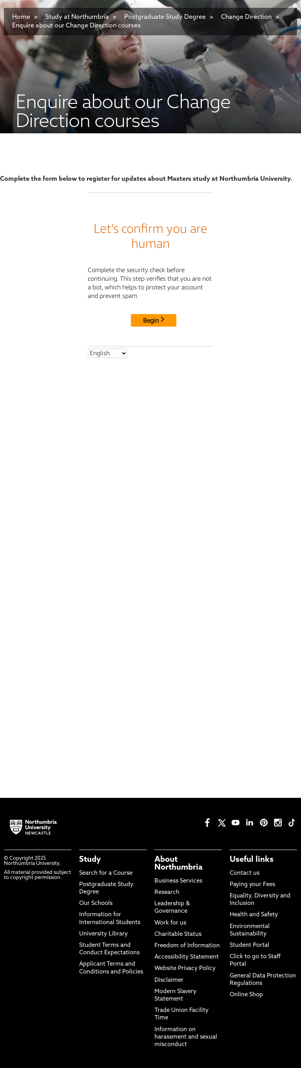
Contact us (244, 873)
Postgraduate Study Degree (165, 17)
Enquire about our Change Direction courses (76, 26)
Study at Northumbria (77, 17)
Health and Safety (254, 915)
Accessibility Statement (186, 957)
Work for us (170, 923)
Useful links (252, 860)
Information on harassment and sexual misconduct (185, 1037)
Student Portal (249, 945)
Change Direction (246, 17)
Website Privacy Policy (185, 969)
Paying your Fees (252, 885)
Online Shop (246, 995)
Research (167, 892)
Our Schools (95, 903)
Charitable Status (177, 934)
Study (90, 860)
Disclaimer (168, 980)
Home (21, 17)
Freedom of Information (187, 946)
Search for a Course (105, 873)
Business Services (178, 881)
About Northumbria (178, 864)
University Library (103, 934)
